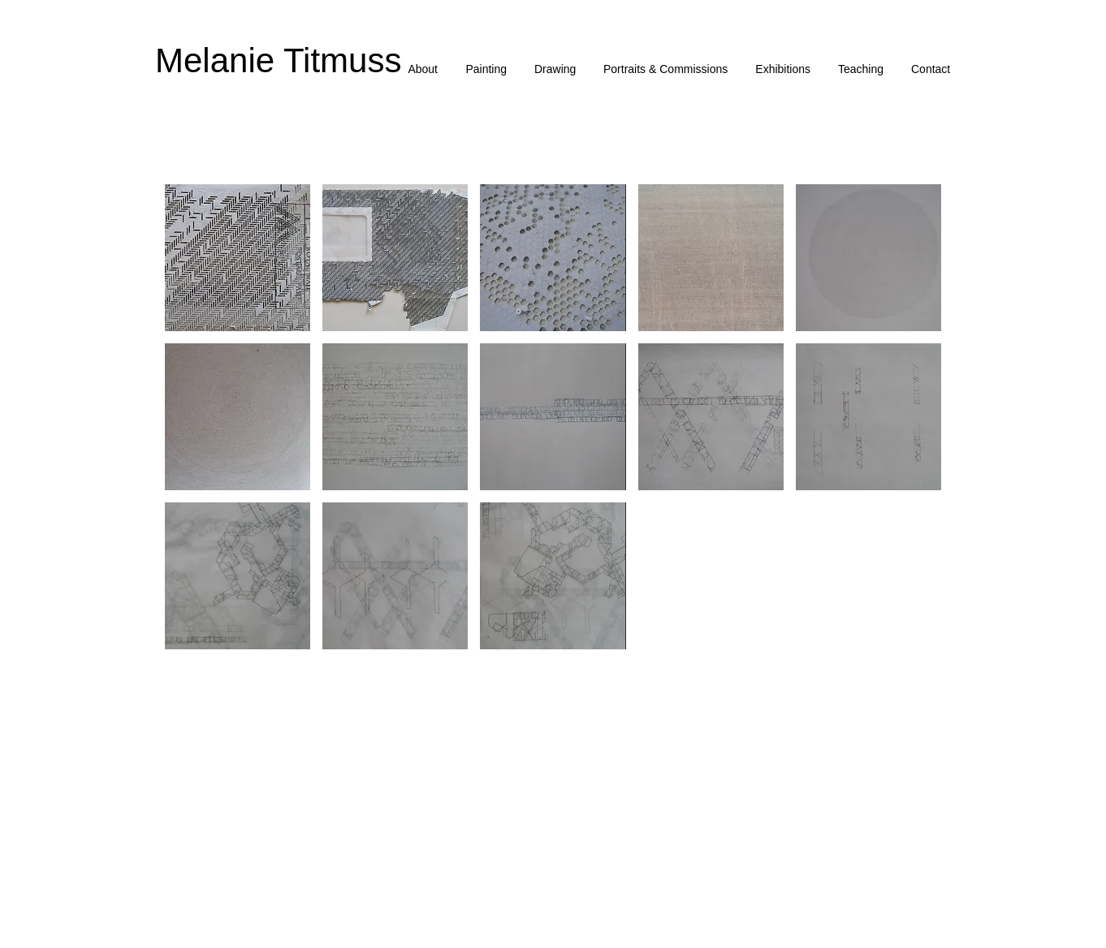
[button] (486, 69)
